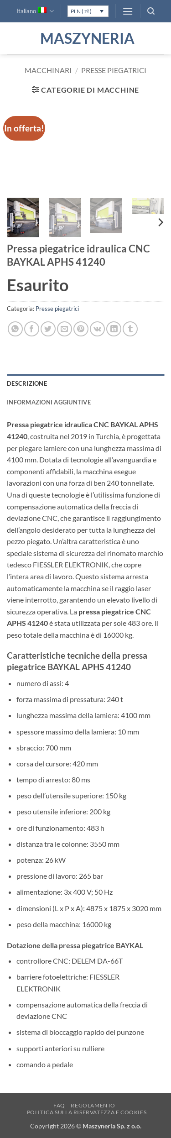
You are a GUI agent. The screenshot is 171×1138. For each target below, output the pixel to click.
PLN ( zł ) (81, 11)
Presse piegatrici (113, 70)
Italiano (35, 11)
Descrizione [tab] (27, 383)
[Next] (160, 222)
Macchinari (48, 70)
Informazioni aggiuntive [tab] (49, 402)
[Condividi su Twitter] (48, 328)
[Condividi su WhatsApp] (15, 328)
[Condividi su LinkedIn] (113, 328)
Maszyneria (85, 38)
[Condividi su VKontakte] (97, 328)
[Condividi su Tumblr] (130, 328)
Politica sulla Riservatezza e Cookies (87, 1112)
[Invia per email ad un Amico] (64, 328)
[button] (127, 11)
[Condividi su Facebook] (31, 328)
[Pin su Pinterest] (80, 328)
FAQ (59, 1105)
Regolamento (93, 1105)
